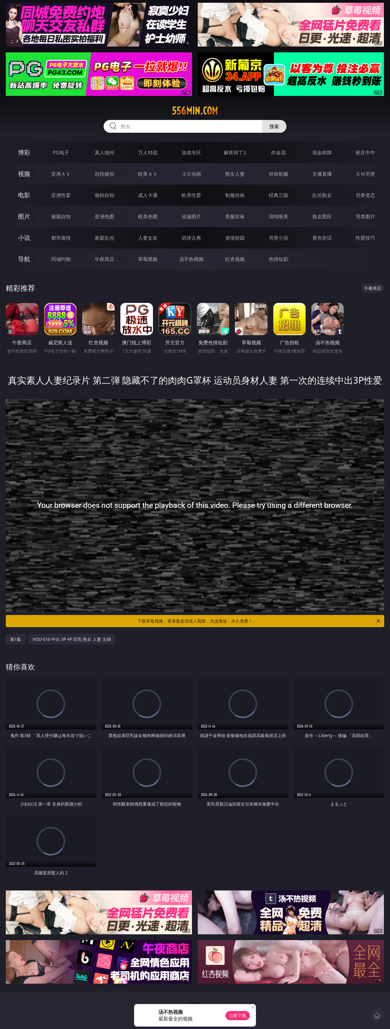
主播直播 (322, 173)
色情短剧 (278, 259)
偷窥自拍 (61, 216)
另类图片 (365, 216)
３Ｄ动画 (191, 173)
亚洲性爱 (61, 195)
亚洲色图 (104, 216)
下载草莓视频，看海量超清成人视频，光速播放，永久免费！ (259, 621)
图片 (24, 216)
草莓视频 (148, 259)
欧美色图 (148, 216)
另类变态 (365, 195)
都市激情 (61, 237)
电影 (24, 195)
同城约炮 (61, 259)
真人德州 (104, 152)
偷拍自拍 (104, 195)
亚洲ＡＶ (61, 173)
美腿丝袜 (235, 216)
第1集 (15, 639)
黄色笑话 (322, 237)
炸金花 (278, 152)
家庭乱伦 (104, 237)
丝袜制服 (278, 173)
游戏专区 (191, 152)
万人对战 (148, 152)
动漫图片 (191, 216)
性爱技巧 (365, 237)
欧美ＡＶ (148, 173)
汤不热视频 (191, 259)
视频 (24, 174)
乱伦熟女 (322, 195)
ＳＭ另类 (365, 173)
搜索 (274, 126)
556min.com (195, 111)
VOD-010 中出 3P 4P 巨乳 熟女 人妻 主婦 (72, 639)
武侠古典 (191, 237)
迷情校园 (235, 237)
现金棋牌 (322, 152)
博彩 (24, 152)
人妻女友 (148, 237)
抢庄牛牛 (365, 152)
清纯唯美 (278, 216)
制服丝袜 (235, 195)
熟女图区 (322, 216)
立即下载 (237, 1015)
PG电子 (61, 152)
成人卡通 (148, 195)
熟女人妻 (235, 173)
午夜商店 (104, 259)
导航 (24, 259)
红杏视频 (235, 259)
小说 (24, 238)
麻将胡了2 (235, 152)
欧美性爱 (191, 195)
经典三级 (278, 195)
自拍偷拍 (104, 173)
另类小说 (278, 237)
